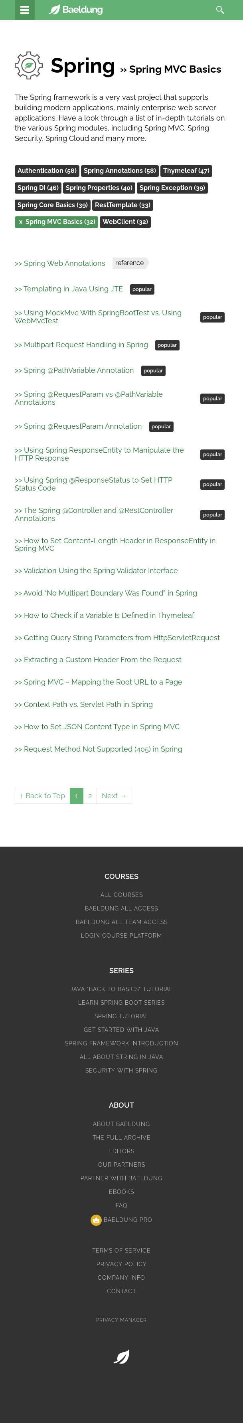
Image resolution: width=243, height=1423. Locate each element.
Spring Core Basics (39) (53, 205)
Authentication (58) (47, 170)
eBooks (121, 1192)
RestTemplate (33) (122, 205)
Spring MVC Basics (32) (56, 222)
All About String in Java (121, 1057)
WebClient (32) (125, 222)
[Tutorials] (25, 10)
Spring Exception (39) (172, 188)
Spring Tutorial (122, 1016)
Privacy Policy (122, 1264)
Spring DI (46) (38, 188)
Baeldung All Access (121, 908)
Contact (121, 1291)
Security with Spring (121, 1070)
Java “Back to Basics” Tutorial (121, 989)
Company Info (121, 1278)
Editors (121, 1151)
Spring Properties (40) (99, 188)
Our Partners (121, 1165)
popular (142, 289)
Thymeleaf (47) (186, 170)
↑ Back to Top (42, 796)
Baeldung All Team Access (122, 922)
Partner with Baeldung (121, 1178)
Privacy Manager (121, 1320)
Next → (114, 796)
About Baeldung (121, 1124)
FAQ (122, 1205)
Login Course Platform (121, 935)
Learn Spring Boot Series (121, 1002)
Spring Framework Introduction (121, 1043)
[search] (220, 10)
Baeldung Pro (121, 1220)
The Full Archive (122, 1137)
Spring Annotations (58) (120, 170)
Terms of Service (121, 1250)
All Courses (122, 895)
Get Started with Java (121, 1030)
